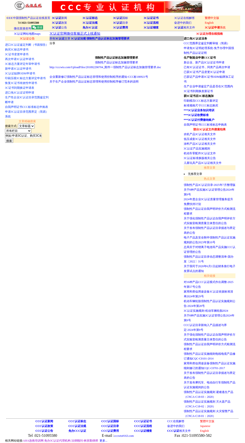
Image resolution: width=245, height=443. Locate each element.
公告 (59, 27)
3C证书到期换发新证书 (198, 91)
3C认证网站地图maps (27, 33)
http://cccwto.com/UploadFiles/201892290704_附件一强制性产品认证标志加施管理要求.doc (105, 67)
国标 (120, 18)
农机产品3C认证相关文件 (200, 134)
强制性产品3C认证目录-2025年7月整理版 (209, 185)
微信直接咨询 (28, 28)
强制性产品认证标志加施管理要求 (116, 62)
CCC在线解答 (175, 421)
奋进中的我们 (182, 22)
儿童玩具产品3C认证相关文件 (203, 163)
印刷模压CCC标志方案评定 (201, 100)
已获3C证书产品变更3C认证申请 (204, 72)
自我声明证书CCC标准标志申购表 (205, 124)
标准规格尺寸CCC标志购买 (201, 105)
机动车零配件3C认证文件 (200, 153)
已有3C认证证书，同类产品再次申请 (207, 67)
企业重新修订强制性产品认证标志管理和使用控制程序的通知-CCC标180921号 (99, 76)
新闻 (59, 18)
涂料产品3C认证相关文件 (200, 143)
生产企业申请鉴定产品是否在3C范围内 (208, 86)
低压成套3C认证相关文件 (200, 139)
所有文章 (60, 38)
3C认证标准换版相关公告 (200, 158)
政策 (59, 22)
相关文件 (184, 27)
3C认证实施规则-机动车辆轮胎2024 (206, 310)
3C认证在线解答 (184, 18)
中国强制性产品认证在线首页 (28, 18)
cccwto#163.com (124, 435)
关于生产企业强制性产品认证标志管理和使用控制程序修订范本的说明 (94, 81)
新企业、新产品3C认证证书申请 (204, 62)
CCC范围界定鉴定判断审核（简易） (207, 43)
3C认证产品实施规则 (197, 148)
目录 (120, 22)
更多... (103, 440)
